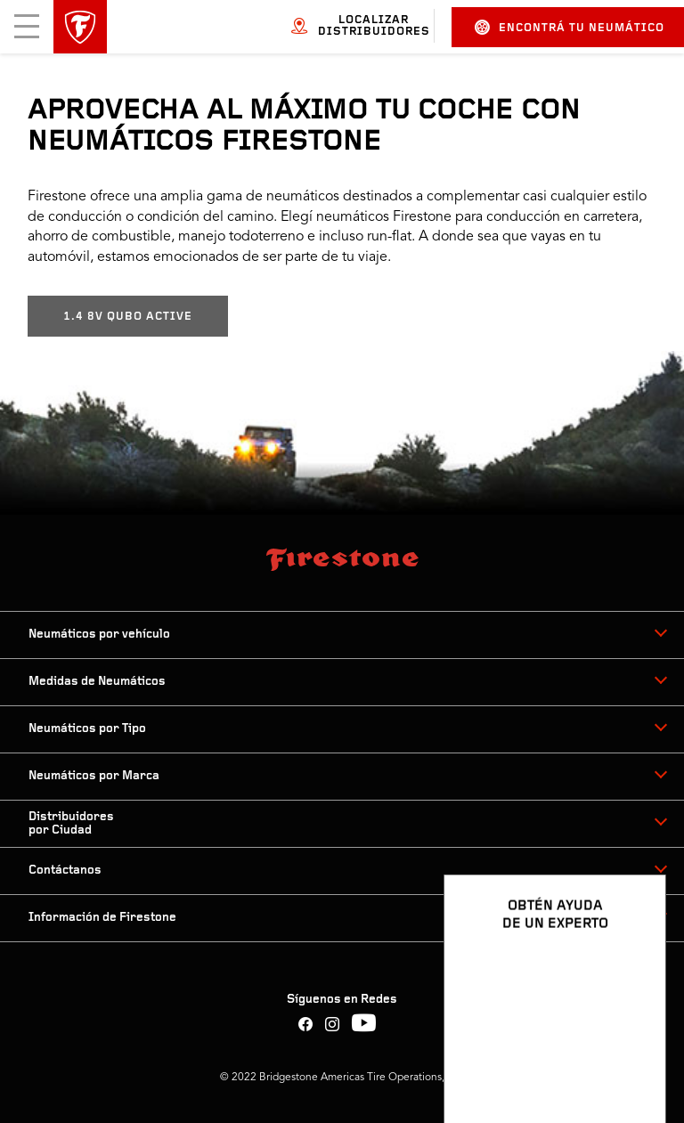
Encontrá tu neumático (569, 27)
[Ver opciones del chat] (632, 1058)
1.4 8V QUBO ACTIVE (127, 316)
